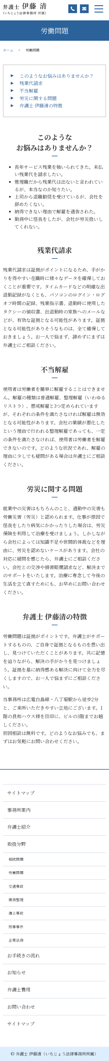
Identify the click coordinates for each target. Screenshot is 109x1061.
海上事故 (16, 913)
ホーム (8, 49)
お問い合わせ (21, 1006)
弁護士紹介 (19, 826)
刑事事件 (16, 926)
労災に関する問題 (38, 98)
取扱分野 (16, 844)
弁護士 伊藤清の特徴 (40, 105)
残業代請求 (31, 83)
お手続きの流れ (23, 955)
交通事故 (16, 886)
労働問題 (16, 872)
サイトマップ (21, 792)
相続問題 (16, 859)
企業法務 (16, 940)
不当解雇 (28, 90)
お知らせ (16, 972)
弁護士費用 (19, 989)
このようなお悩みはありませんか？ (56, 75)
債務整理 (16, 899)
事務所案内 (19, 810)
